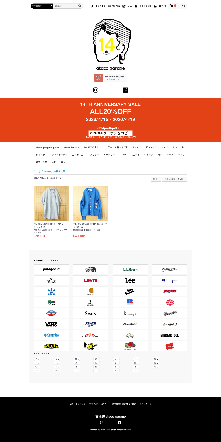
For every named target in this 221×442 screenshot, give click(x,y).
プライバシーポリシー (99, 404)
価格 (54, 162)
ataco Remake (71, 147)
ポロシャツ (151, 147)
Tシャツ (137, 147)
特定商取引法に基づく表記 (124, 404)
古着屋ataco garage (110, 416)
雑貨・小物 (41, 162)
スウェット (178, 147)
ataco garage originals (47, 147)
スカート (135, 155)
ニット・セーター (58, 155)
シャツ (164, 147)
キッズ (170, 155)
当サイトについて (78, 404)
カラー (64, 162)
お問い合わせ (145, 404)
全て (36, 171)
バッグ (181, 155)
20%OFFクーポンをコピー (110, 133)
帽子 (160, 155)
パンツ (122, 155)
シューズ (148, 155)
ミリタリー (109, 155)
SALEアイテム (91, 147)
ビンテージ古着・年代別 (115, 147)
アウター (94, 155)
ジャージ (40, 155)
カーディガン (79, 155)
